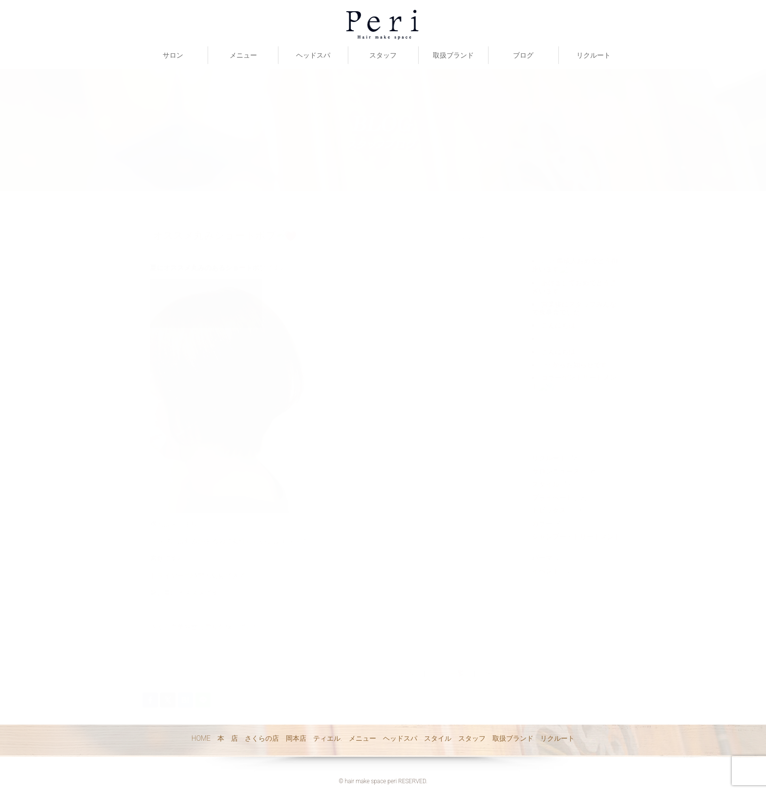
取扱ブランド (453, 55)
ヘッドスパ (313, 55)
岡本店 (296, 738)
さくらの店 (262, 738)
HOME (201, 738)
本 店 (227, 738)
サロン (173, 55)
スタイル (437, 738)
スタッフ (383, 55)
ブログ (523, 55)
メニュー (243, 55)
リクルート (593, 55)
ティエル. (327, 738)
